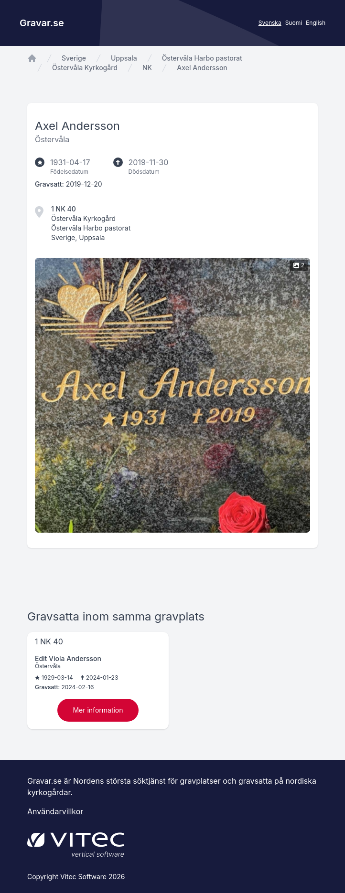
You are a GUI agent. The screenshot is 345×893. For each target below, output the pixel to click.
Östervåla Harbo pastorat (202, 58)
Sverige (74, 58)
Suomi (293, 22)
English (315, 22)
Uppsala (124, 58)
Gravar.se (42, 23)
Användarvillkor (55, 811)
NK (147, 67)
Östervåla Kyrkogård (85, 67)
